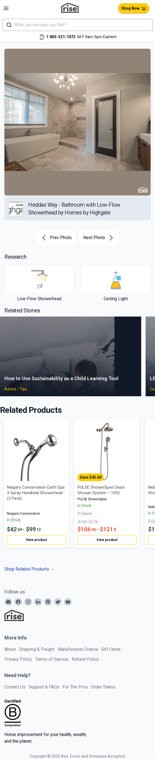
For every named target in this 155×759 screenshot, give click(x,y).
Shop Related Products (29, 569)
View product (36, 540)
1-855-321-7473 (60, 37)
